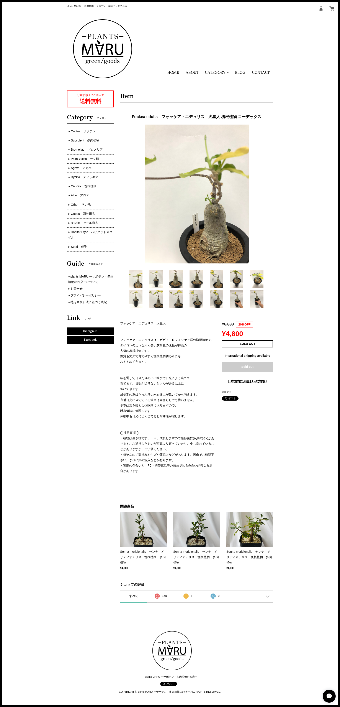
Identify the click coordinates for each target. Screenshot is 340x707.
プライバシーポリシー (85, 295)
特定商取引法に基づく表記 (88, 302)
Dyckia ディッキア (84, 177)
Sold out (247, 366)
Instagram (90, 331)
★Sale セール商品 (84, 223)
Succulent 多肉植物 (85, 140)
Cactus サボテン (83, 131)
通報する (226, 392)
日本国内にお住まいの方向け (247, 381)
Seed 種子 (79, 246)
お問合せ (76, 288)
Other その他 (81, 204)
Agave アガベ (81, 168)
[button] (217, 72)
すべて (133, 596)
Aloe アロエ (80, 195)
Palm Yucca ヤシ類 (85, 159)
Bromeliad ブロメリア (87, 149)
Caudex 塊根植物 (83, 186)
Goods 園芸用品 (83, 213)
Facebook (90, 340)
